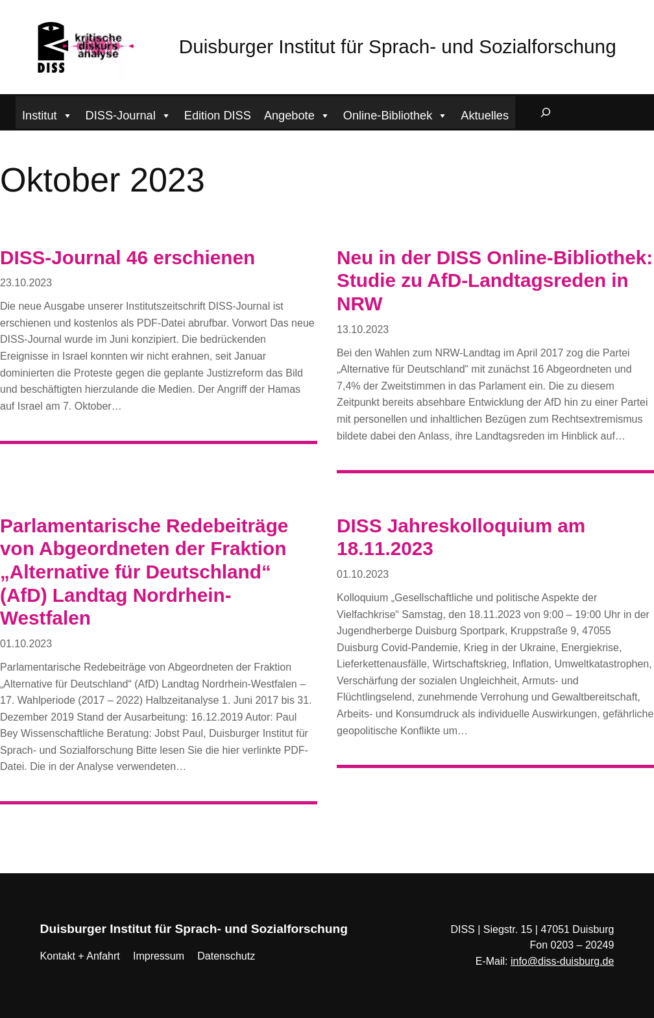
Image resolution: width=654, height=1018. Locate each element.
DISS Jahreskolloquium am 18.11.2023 (461, 537)
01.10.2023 (26, 643)
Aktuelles (485, 115)
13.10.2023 (363, 329)
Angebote (297, 114)
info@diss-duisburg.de (562, 961)
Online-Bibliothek (395, 114)
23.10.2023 (26, 282)
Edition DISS (217, 115)
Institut (47, 114)
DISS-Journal (128, 114)
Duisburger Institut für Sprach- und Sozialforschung (397, 46)
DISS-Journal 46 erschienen (127, 257)
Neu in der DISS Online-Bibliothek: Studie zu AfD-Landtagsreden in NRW (495, 280)
